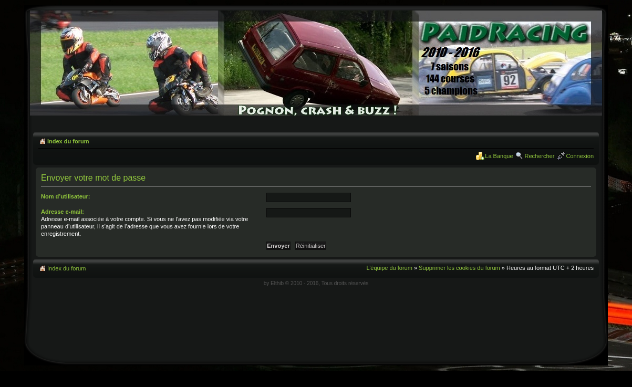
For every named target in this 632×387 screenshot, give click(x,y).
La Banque (499, 156)
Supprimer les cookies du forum (459, 268)
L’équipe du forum (389, 268)
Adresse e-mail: (62, 211)
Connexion (580, 156)
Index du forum (68, 141)
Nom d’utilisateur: (65, 196)
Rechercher (540, 156)
